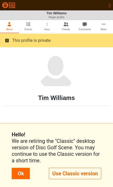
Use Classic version (75, 173)
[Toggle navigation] (110, 5)
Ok (20, 173)
